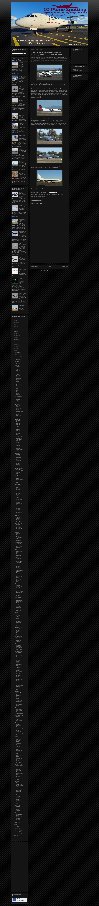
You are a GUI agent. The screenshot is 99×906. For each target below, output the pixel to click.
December (18, 352)
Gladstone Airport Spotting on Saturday (18, 585)
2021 (15, 331)
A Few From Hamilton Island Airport (18, 392)
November (18, 354)
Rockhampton (34, 196)
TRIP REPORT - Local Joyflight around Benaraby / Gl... (19, 631)
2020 (15, 333)
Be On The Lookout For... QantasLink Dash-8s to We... (18, 750)
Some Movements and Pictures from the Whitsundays (19, 710)
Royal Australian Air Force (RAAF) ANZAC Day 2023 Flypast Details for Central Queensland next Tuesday (19, 165)
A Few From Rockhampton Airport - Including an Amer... (19, 686)
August (17, 361)
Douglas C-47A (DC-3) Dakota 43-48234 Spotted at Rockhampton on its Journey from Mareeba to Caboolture (19, 128)
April (16, 826)
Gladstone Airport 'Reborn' (17, 778)
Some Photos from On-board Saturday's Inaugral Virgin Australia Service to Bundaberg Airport (19, 80)
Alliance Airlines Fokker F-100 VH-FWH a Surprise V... (18, 369)
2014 (15, 346)
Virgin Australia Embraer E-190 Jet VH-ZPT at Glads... (19, 439)
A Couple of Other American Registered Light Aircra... (18, 678)
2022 (15, 329)
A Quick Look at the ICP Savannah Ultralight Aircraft (18, 639)
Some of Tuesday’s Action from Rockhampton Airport (19, 784)
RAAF (61, 194)
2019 (15, 335)
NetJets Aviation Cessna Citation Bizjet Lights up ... (18, 662)
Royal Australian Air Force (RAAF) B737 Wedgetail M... (18, 740)
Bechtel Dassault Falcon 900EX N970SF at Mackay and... (18, 430)
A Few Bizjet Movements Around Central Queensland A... (18, 510)
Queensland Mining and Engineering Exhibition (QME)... (18, 422)
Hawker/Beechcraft (55, 194)
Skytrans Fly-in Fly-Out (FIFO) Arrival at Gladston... (19, 407)
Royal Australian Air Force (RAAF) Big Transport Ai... (18, 561)
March (17, 828)
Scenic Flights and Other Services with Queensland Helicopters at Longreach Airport (19, 272)
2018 (15, 337)
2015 (15, 344)
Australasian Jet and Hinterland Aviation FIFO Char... (18, 607)
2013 (15, 348)
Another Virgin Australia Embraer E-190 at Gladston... (18, 399)
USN (44, 196)
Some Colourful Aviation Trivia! (18, 614)
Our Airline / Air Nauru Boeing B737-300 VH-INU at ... (19, 414)
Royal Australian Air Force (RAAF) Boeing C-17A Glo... (18, 463)
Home (49, 266)
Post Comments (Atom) (52, 270)
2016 (15, 342)
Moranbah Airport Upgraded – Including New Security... (18, 622)
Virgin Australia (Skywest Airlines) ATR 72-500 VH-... (19, 471)
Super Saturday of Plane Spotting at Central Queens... (18, 816)
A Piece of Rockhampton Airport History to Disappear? (19, 552)
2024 (15, 324)
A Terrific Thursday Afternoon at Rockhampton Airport (19, 518)
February (17, 831)
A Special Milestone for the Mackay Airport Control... (19, 592)
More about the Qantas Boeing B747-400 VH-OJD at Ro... (19, 527)
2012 (15, 350)
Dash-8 (43, 194)
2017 (15, 339)
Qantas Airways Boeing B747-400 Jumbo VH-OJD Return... (18, 536)
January (17, 833)
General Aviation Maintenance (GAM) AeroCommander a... (19, 448)
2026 (15, 320)
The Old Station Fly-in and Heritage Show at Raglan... (18, 695)
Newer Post (34, 266)
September (18, 359)
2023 (15, 327)
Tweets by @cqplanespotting (77, 70)
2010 (15, 838)
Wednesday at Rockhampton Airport (19, 766)
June (16, 822)
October (17, 357)
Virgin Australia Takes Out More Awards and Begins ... (19, 545)
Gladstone (47, 194)
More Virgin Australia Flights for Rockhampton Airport (19, 772)
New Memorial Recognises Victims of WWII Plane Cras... (18, 703)
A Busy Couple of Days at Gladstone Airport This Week (18, 502)
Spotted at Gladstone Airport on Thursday (18, 724)
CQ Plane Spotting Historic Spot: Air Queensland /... (18, 800)
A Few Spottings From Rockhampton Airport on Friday (19, 479)
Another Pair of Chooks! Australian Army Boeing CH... (19, 731)
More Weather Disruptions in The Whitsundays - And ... (19, 494)
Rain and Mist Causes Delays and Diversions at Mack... (19, 600)
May (16, 824)
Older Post (65, 266)
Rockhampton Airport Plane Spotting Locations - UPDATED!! (22, 308)
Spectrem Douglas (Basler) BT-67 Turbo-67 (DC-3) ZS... (18, 670)
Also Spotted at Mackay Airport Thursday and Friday (19, 718)
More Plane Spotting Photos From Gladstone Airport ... (19, 808)
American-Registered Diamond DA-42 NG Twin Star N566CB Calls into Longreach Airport (19, 117)
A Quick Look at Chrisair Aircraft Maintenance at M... (19, 654)
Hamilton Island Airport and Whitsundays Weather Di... (19, 569)
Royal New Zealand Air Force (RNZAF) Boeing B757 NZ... (19, 578)
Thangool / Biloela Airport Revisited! (18, 455)
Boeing (39, 194)
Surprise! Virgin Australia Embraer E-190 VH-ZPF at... (19, 791)
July (16, 363)
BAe (36, 194)
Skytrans (40, 196)
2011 (15, 835)
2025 (15, 322)
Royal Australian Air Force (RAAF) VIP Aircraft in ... (18, 646)
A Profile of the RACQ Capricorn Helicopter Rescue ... (18, 376)
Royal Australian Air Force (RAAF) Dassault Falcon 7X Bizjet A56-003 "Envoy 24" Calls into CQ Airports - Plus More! (19, 261)
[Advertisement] (49, 252)
